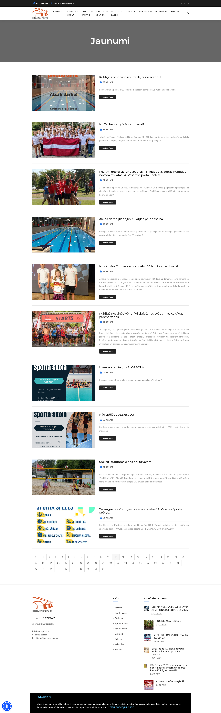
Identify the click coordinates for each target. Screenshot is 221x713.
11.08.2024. (106, 322)
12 (116, 557)
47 (73, 568)
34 (125, 563)
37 (148, 563)
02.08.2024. (106, 420)
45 (58, 568)
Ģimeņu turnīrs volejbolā (170, 681)
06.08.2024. (106, 372)
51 (103, 568)
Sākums (57, 11)
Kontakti (175, 11)
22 (36, 563)
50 (96, 568)
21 (183, 557)
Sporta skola (71, 13)
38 (155, 563)
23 (43, 563)
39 (163, 563)
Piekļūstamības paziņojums (45, 638)
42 (36, 568)
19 (168, 557)
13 (123, 557)
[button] (7, 706)
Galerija (143, 11)
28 (81, 563)
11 (108, 557)
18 (161, 557)
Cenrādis (129, 11)
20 (175, 557)
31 (103, 563)
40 (170, 563)
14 (131, 557)
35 (133, 563)
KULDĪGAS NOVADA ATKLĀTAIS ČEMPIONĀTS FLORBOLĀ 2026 (169, 608)
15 (138, 557)
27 (73, 563)
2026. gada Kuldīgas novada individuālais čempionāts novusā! (168, 651)
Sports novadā (99, 13)
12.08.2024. (106, 224)
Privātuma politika (40, 631)
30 (96, 563)
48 (81, 568)
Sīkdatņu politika (39, 634)
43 (43, 568)
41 (178, 563)
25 (58, 563)
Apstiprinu (44, 696)
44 (51, 568)
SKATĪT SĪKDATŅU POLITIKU (121, 707)
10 (101, 557)
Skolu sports (85, 13)
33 (118, 563)
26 (66, 563)
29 (88, 563)
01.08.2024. (106, 467)
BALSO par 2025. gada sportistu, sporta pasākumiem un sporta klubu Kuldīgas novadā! (168, 668)
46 (66, 568)
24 (51, 563)
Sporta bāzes (114, 13)
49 (88, 568)
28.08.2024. (106, 82)
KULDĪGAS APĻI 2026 (168, 621)
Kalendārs (160, 11)
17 (153, 557)
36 (140, 563)
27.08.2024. (106, 180)
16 (146, 557)
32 (111, 563)
